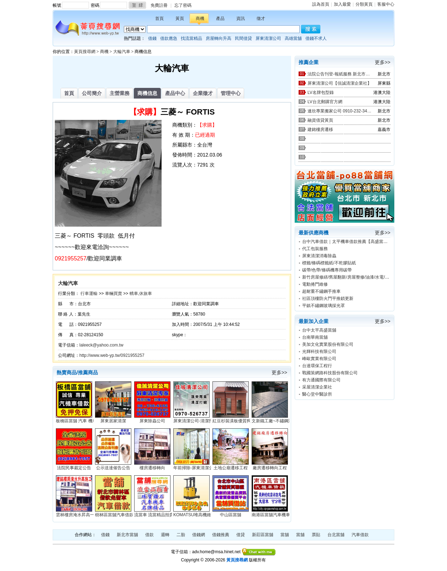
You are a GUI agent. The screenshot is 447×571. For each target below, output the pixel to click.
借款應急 (168, 38)
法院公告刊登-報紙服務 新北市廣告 (339, 74)
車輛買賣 (113, 293)
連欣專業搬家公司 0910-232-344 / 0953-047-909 (339, 111)
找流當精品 (191, 38)
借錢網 (198, 534)
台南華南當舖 (315, 337)
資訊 (240, 18)
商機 (200, 18)
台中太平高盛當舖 (319, 330)
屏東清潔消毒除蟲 (319, 255)
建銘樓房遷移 (320, 129)
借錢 (152, 38)
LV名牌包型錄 (320, 92)
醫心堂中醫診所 (317, 394)
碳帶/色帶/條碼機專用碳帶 (327, 270)
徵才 (261, 18)
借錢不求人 (316, 38)
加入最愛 (342, 4)
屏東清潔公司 (268, 38)
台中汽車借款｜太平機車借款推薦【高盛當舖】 (347, 241)
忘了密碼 (182, 5)
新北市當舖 (127, 534)
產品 (220, 18)
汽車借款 (360, 534)
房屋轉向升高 (218, 38)
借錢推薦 (220, 534)
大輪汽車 (121, 51)
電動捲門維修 (315, 284)
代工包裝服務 (315, 248)
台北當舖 (336, 534)
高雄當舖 (293, 38)
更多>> (279, 372)
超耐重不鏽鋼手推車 (321, 291)
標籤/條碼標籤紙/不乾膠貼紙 (329, 262)
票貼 (316, 534)
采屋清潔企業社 (317, 387)
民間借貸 (243, 38)
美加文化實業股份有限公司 (327, 344)
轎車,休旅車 (141, 293)
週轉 (165, 534)
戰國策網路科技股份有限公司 (330, 372)
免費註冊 (159, 5)
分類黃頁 (364, 4)
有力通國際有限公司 (321, 379)
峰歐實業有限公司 (319, 358)
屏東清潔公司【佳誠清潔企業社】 (339, 83)
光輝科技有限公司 (319, 351)
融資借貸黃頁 (320, 120)
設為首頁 (320, 4)
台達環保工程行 (317, 365)
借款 (149, 534)
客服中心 (385, 4)
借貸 (240, 534)
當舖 (284, 534)
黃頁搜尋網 (84, 51)
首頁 (159, 18)
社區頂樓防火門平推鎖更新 (327, 298)
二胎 (181, 534)
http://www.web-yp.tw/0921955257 (111, 355)
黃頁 (179, 18)
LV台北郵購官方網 (324, 101)
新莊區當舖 (262, 534)
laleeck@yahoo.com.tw (101, 345)
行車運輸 (89, 293)
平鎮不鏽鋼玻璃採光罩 (323, 305)
